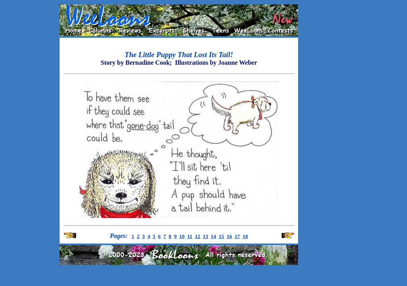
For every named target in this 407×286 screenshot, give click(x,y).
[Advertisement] (323, 123)
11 (189, 236)
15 (221, 236)
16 (229, 236)
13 (205, 236)
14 (213, 236)
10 (181, 236)
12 (197, 236)
